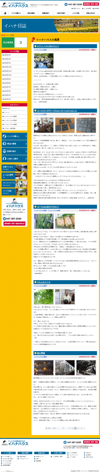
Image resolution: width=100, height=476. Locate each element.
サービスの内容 (7, 461)
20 (72, 428)
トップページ (5, 13)
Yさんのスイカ (43, 282)
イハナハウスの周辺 (10, 120)
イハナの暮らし (16, 13)
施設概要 (38, 461)
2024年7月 (7, 87)
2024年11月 (8, 71)
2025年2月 (7, 59)
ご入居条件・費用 (57, 456)
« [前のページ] (57, 428)
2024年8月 (7, 83)
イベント (7, 112)
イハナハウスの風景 (40, 50)
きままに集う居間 (8, 458)
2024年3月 (7, 99)
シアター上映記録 (9, 128)
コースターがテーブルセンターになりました (57, 111)
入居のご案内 (60, 13)
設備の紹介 (45, 13)
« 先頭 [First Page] (54, 428)
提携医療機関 (6, 465)
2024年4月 (7, 95)
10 (63, 428)
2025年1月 (7, 63)
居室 (37, 458)
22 (78, 428)
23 (81, 428)
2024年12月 (8, 67)
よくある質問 (87, 8)
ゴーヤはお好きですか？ (48, 207)
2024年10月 (8, 75)
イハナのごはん (7, 463)
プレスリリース (15, 184)
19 (69, 428)
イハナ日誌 (75, 13)
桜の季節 (41, 353)
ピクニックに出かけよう (48, 46)
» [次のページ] (84, 428)
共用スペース (39, 456)
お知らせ (7, 108)
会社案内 (96, 8)
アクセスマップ (24, 458)
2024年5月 (7, 91)
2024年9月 (7, 79)
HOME (3, 35)
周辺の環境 (31, 13)
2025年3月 (7, 55)
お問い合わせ (90, 13)
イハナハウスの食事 (54, 210)
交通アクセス (76, 8)
